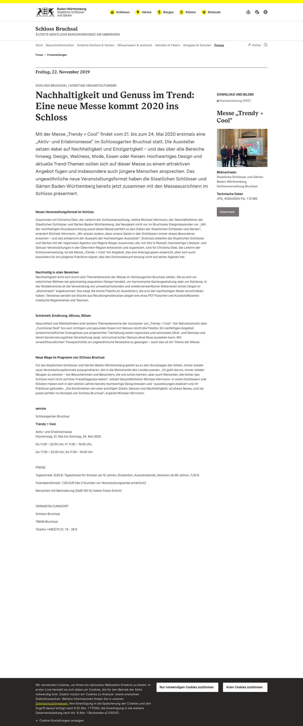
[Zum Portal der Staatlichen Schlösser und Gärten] (61, 12)
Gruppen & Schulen (197, 45)
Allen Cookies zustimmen (244, 687)
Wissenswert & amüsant (134, 45)
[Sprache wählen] (265, 12)
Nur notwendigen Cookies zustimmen (187, 687)
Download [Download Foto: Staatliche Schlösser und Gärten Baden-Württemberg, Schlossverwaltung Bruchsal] (227, 212)
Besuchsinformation (60, 45)
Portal (254, 45)
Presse (219, 45)
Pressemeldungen (57, 55)
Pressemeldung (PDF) (235, 101)
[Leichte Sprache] (248, 12)
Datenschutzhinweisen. (52, 703)
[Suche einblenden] (265, 45)
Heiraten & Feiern (167, 45)
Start (39, 45)
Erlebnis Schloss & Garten (95, 45)
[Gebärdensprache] (256, 12)
